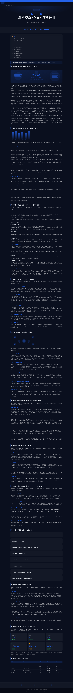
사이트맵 (41, 689)
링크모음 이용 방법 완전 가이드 (18, 42)
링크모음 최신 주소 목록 (17, 57)
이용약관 (27, 689)
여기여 (37, 2)
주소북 (18, 2)
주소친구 (22, 2)
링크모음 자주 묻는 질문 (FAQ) (18, 53)
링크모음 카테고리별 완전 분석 (18, 40)
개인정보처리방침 (32, 689)
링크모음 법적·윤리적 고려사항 (18, 49)
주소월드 (29, 2)
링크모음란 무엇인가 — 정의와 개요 (19, 38)
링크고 (26, 2)
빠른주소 (45, 2)
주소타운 (33, 2)
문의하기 (37, 689)
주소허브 (11, 2)
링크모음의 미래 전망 (17, 55)
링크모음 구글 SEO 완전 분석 (18, 47)
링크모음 (3, 2)
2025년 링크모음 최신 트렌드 (18, 45)
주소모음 (7, 2)
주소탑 (15, 2)
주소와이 (41, 2)
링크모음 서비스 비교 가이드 (18, 51)
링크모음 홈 (45, 689)
